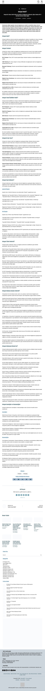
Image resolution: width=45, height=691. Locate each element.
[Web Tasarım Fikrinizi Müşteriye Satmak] (4, 612)
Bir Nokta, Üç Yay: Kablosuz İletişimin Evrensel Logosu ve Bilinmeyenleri (20, 584)
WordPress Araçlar (7, 569)
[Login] (42, 2)
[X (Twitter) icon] (21, 495)
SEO (4, 564)
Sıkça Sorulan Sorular (33, 673)
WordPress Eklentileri (7, 572)
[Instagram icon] (24, 495)
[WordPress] (9, 670)
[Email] (15, 670)
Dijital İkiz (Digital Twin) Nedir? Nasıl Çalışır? (15, 587)
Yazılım (4, 578)
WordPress (5, 567)
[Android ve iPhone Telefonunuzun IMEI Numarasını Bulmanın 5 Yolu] (38, 519)
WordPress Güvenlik (7, 575)
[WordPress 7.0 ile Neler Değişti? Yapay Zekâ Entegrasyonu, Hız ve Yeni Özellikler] (4, 599)
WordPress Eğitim (7, 570)
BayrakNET (23, 678)
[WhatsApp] (13, 670)
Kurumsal (39, 673)
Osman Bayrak (29, 678)
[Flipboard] (30, 479)
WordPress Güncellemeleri (8, 573)
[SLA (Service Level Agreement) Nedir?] (4, 605)
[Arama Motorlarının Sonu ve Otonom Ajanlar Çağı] (4, 592)
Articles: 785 (22, 497)
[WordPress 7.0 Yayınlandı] (4, 602)
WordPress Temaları (7, 576)
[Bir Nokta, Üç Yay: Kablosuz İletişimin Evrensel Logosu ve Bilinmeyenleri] (4, 585)
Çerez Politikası (14, 673)
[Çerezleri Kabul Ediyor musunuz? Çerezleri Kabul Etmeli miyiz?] (6, 537)
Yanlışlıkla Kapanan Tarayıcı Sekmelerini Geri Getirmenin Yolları (17, 542)
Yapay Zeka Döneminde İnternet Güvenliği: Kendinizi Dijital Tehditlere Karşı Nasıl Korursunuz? (17, 527)
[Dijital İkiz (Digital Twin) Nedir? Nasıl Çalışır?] (6, 519)
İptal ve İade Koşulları (24, 673)
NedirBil (27, 680)
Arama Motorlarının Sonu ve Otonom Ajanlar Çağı (15, 591)
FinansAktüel (22, 680)
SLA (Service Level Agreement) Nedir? (13, 604)
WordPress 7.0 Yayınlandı (11, 601)
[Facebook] (14, 479)
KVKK (18, 673)
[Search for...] (21, 555)
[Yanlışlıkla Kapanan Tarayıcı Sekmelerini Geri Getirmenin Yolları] (17, 537)
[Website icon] (19, 495)
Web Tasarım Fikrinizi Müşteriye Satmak (14, 611)
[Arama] (38, 2)
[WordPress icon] (28, 495)
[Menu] (3, 2)
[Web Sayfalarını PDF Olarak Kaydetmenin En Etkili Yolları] (27, 519)
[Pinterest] (22, 479)
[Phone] (11, 670)
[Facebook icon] (17, 495)
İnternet (19, 473)
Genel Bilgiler (15, 532)
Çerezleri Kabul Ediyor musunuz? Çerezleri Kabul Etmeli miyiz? (6, 542)
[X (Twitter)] (18, 479)
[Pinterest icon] (26, 495)
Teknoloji (25, 473)
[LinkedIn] (26, 479)
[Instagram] (4, 670)
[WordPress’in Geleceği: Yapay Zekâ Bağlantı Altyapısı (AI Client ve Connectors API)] (4, 595)
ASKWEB (17, 680)
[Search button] (41, 555)
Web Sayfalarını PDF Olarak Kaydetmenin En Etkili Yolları (27, 525)
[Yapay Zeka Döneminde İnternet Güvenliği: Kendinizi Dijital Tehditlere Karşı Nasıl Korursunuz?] (17, 519)
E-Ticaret (5, 561)
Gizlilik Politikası (7, 673)
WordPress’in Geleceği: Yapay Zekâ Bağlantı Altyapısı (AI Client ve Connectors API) (22, 594)
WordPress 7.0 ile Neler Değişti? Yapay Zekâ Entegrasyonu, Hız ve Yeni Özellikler (21, 597)
